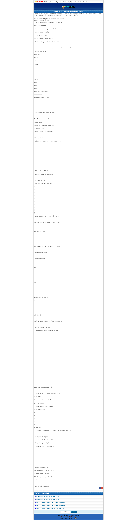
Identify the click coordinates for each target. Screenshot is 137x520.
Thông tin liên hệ (74, 515)
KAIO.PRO (40, 2)
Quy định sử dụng (63, 515)
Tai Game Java (68, 518)
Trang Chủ (38, 491)
